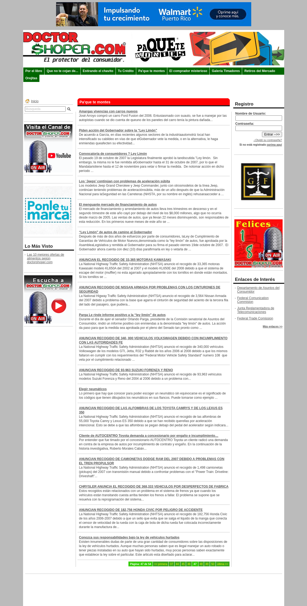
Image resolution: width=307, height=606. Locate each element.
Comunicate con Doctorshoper (153, 583)
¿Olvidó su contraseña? (268, 140)
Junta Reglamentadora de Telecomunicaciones (255, 310)
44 (177, 564)
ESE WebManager (272, 601)
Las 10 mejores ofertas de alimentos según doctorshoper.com (45, 258)
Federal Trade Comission (255, 318)
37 (171, 564)
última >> (222, 564)
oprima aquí (274, 144)
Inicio (35, 101)
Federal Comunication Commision (253, 300)
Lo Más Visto (39, 246)
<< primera (160, 564)
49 (206, 564)
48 (201, 564)
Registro (244, 104)
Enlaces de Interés (255, 279)
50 (212, 564)
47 (195, 564)
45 (183, 564)
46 (188, 564)
